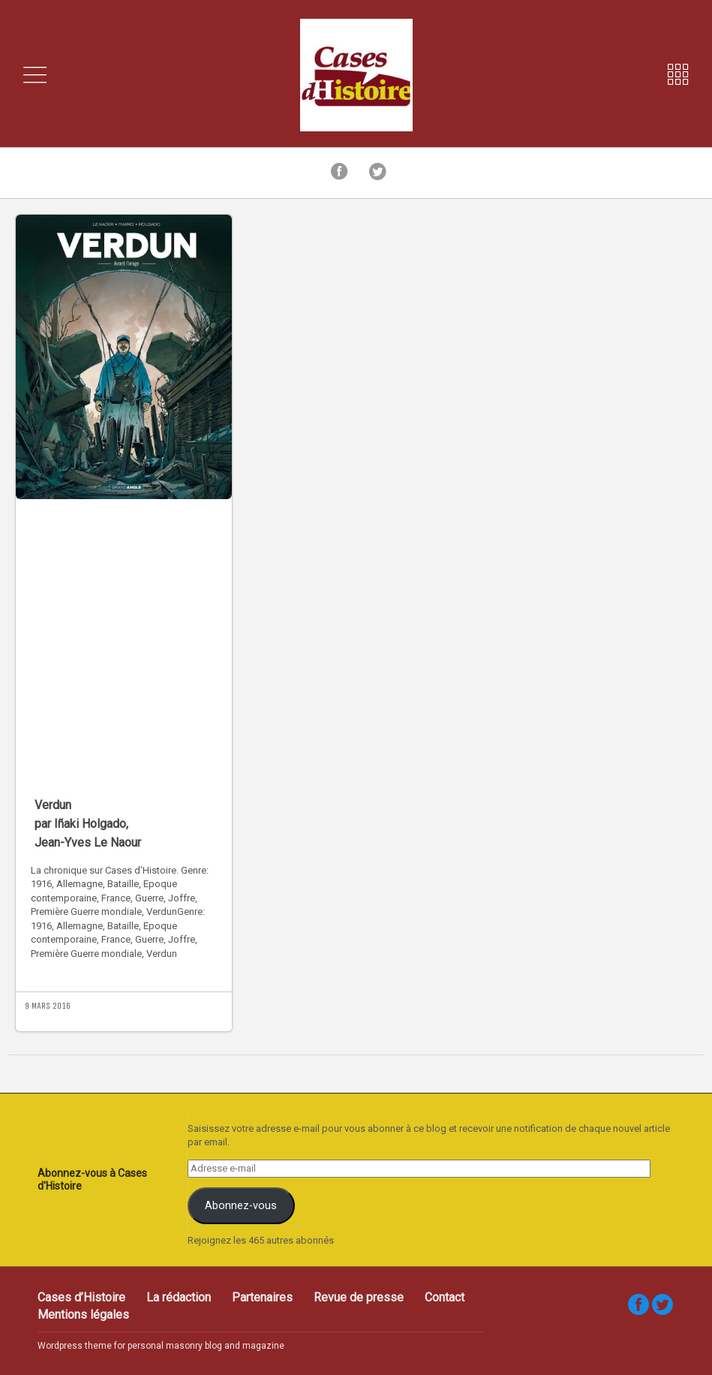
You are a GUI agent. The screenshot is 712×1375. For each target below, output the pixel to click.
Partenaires (262, 1297)
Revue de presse (359, 1297)
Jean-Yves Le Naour (88, 842)
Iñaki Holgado (90, 824)
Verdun (53, 805)
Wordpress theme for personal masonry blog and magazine (161, 1345)
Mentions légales (83, 1314)
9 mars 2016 (48, 1005)
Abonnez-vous (241, 1205)
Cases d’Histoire (81, 1297)
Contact (444, 1297)
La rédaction (178, 1297)
